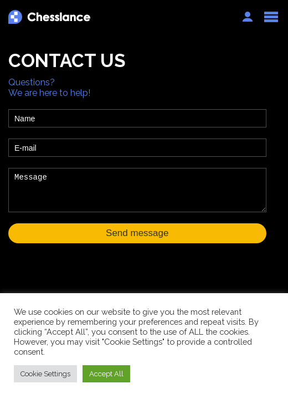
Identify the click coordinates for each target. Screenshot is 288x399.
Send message (137, 233)
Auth (247, 16)
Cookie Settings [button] (45, 374)
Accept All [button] (106, 374)
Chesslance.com (119, 17)
